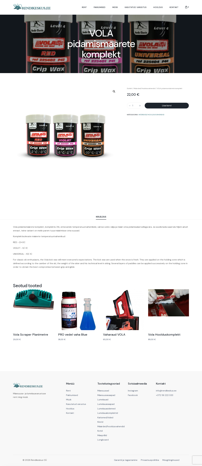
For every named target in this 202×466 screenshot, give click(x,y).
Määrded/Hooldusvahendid (144, 88)
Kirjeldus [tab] (101, 217)
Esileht (129, 88)
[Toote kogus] (135, 106)
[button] (114, 91)
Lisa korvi (166, 105)
